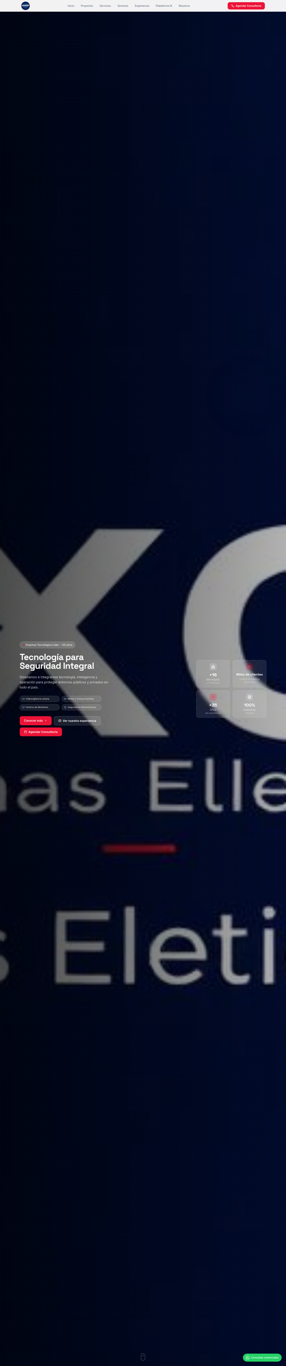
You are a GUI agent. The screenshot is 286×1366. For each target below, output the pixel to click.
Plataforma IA (164, 5)
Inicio (71, 5)
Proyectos (87, 5)
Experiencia (142, 5)
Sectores (122, 5)
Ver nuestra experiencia (77, 721)
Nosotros (184, 5)
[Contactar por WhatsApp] (262, 1361)
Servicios (105, 5)
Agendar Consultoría (41, 732)
